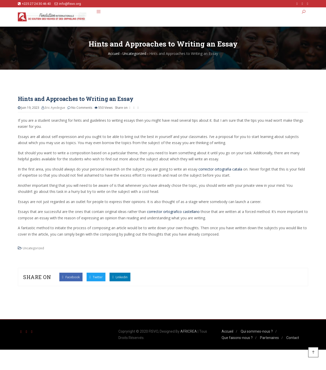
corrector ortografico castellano (173, 211)
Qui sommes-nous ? (257, 332)
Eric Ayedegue (55, 108)
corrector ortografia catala (220, 169)
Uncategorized (33, 248)
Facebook (71, 276)
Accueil (227, 332)
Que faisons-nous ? (237, 338)
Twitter (96, 276)
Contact (292, 338)
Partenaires (269, 338)
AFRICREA (188, 332)
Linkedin (120, 276)
